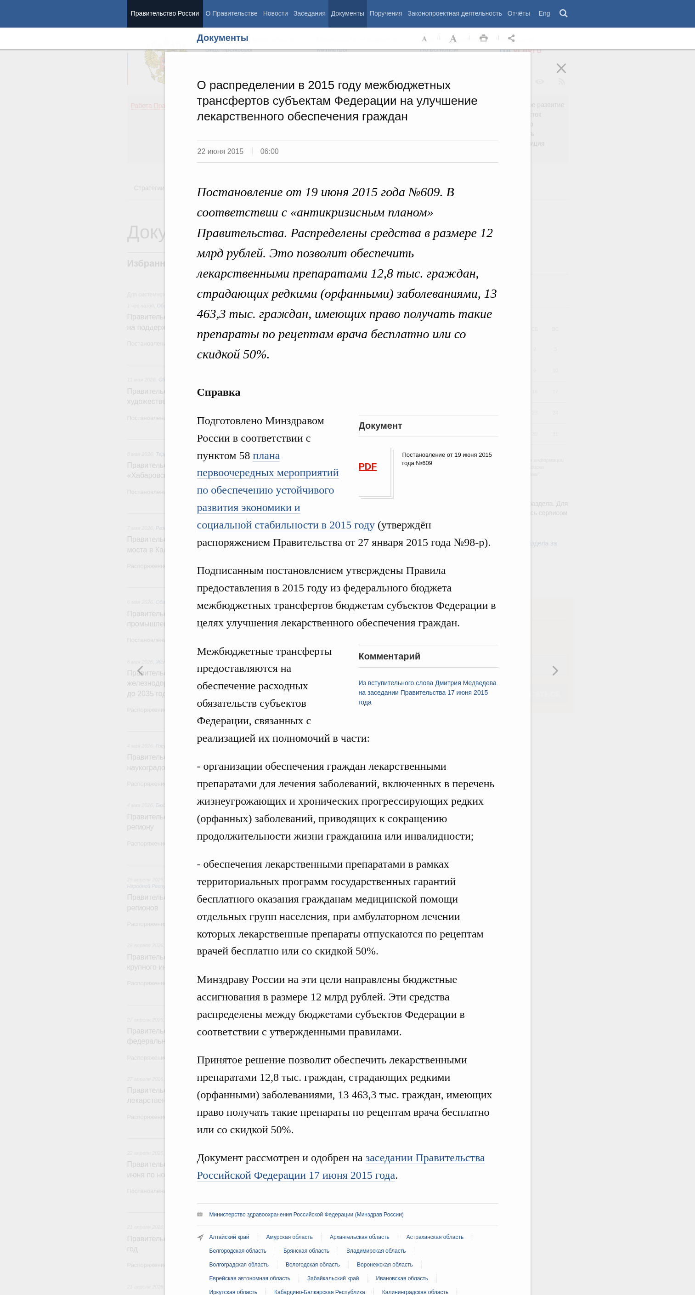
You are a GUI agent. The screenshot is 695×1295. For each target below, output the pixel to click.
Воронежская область (385, 1264)
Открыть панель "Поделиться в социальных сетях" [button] (513, 39)
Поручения (386, 13)
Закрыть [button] (568, 74)
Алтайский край (229, 1237)
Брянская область (306, 1251)
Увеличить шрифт (454, 39)
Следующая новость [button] (140, 670)
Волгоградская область (239, 1264)
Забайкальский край (333, 1278)
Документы (347, 13)
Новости (275, 13)
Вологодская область (313, 1264)
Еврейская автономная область (249, 1278)
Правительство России (165, 13)
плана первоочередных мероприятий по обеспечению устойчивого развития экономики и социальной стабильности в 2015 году (286, 490)
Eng (544, 13)
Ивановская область (402, 1278)
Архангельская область (360, 1237)
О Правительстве (232, 13)
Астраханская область (435, 1237)
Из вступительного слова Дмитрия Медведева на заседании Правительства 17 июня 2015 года (428, 692)
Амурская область (289, 1237)
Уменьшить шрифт (425, 39)
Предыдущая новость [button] (555, 670)
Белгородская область (237, 1251)
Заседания (310, 13)
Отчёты (519, 13)
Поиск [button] (564, 14)
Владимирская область (376, 1251)
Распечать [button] (484, 39)
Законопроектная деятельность (455, 13)
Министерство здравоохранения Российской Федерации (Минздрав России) (306, 1214)
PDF (368, 466)
